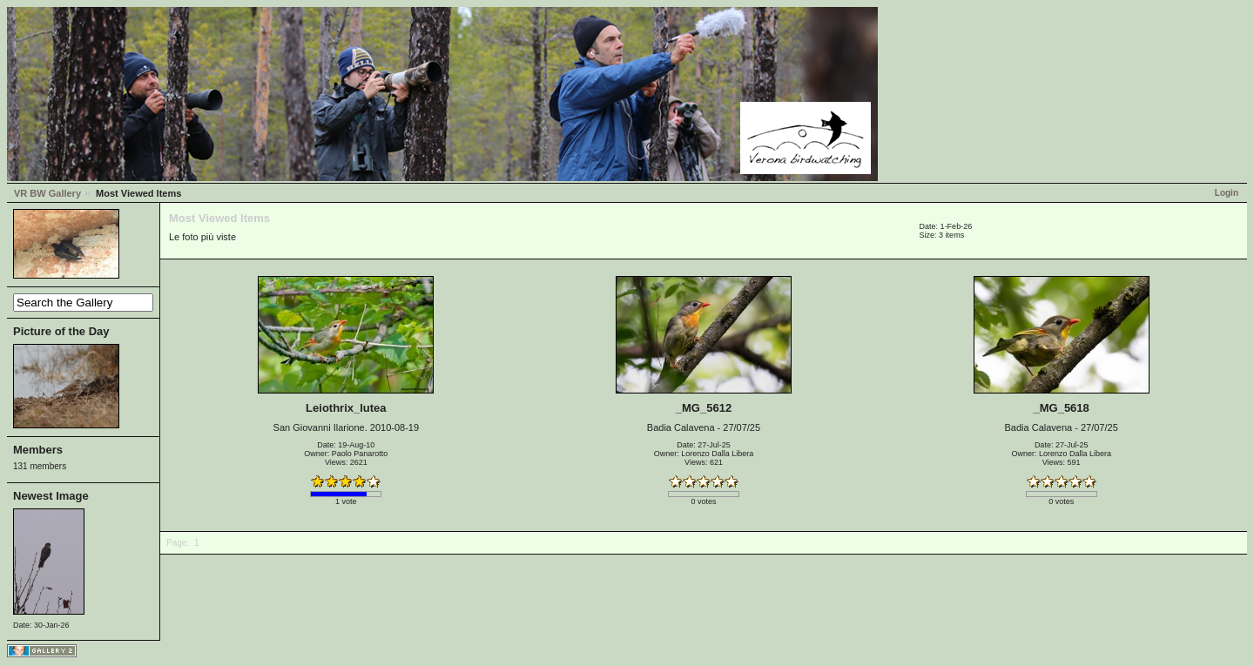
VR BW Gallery (47, 193)
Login (1226, 193)
